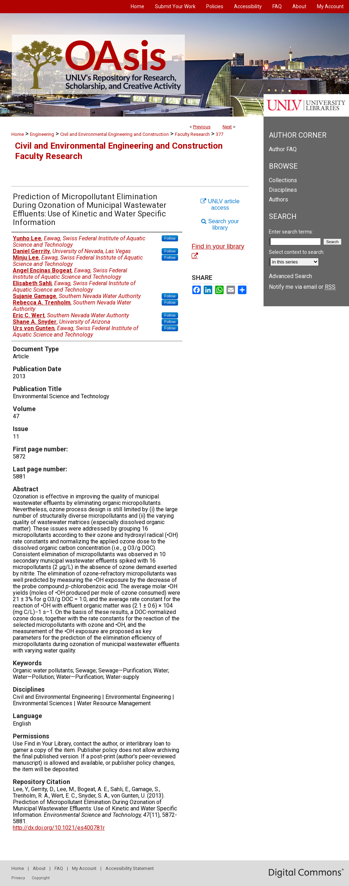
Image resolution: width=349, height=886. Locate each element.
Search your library (220, 224)
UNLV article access (219, 204)
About (39, 868)
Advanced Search (290, 276)
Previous (201, 126)
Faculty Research (192, 134)
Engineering (42, 134)
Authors (278, 199)
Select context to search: (296, 252)
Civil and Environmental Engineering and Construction (114, 134)
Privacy (18, 878)
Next (227, 126)
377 (219, 134)
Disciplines (283, 189)
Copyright (41, 878)
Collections (283, 180)
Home (17, 134)
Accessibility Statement (129, 868)
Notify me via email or (302, 286)
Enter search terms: (291, 232)
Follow (170, 238)
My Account (84, 868)
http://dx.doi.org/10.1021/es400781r (59, 827)
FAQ (58, 868)
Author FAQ (283, 149)
